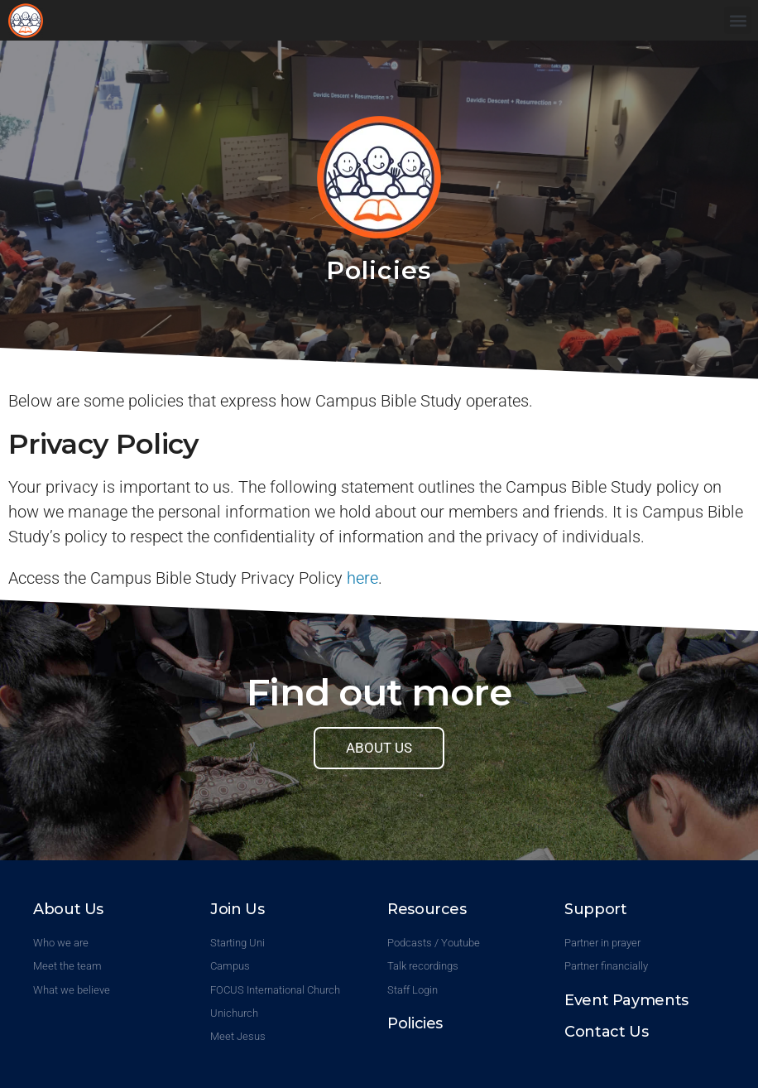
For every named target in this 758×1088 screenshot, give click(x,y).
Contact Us (606, 1032)
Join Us (237, 909)
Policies (415, 1023)
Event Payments (626, 1000)
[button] (737, 20)
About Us (68, 909)
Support (595, 909)
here (362, 578)
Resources (427, 909)
